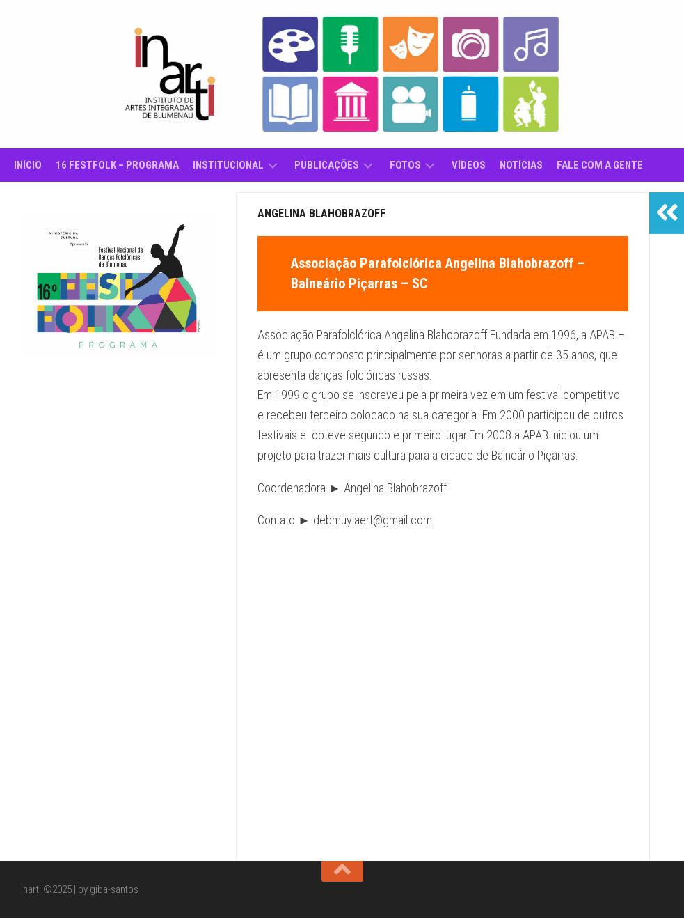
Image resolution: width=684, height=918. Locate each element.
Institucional (228, 165)
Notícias (521, 165)
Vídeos (469, 165)
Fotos (405, 165)
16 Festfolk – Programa (117, 165)
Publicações (326, 165)
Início (28, 165)
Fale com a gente (600, 165)
